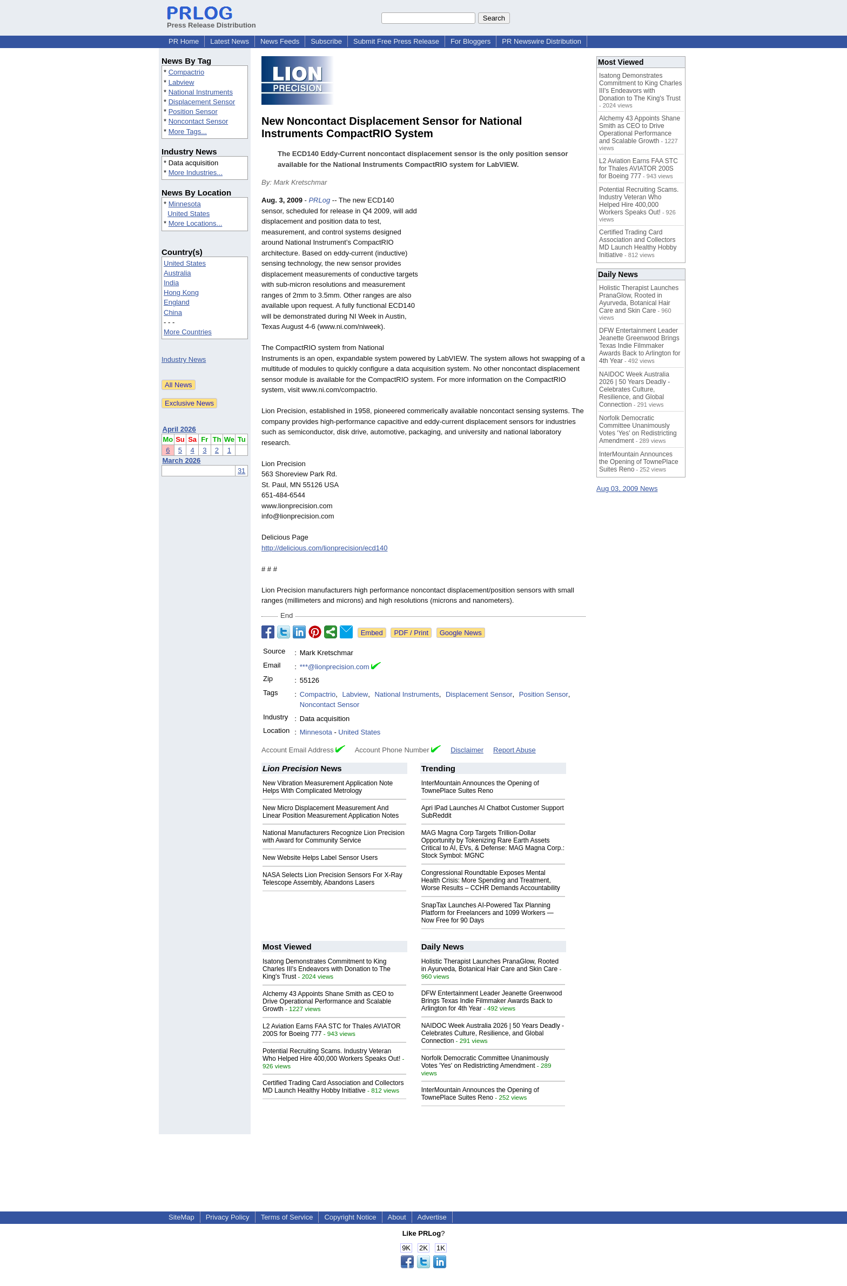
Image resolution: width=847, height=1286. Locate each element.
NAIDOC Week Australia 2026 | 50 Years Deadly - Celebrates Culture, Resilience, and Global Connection (492, 1033)
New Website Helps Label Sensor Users (320, 857)
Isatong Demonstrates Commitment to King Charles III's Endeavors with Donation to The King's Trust (327, 969)
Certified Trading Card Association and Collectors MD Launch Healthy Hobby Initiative (333, 1086)
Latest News (229, 41)
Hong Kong (181, 292)
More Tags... (188, 131)
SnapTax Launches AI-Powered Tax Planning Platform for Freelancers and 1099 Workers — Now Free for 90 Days (487, 912)
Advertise (432, 1217)
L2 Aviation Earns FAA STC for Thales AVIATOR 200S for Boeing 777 (638, 168)
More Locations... (196, 223)
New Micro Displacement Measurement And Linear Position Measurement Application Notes (331, 811)
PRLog (319, 200)
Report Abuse (514, 750)
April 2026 (179, 429)
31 (241, 471)
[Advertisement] (505, 274)
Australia (177, 273)
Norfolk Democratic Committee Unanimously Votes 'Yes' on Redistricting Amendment (485, 1061)
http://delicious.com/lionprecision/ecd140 (324, 548)
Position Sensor (193, 111)
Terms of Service (287, 1217)
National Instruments (201, 92)
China (173, 312)
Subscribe (326, 41)
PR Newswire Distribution (541, 41)
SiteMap (181, 1217)
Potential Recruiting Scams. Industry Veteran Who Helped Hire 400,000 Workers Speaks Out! (331, 1054)
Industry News (184, 359)
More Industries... (196, 173)
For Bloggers (470, 41)
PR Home (184, 41)
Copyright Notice (350, 1217)
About (397, 1217)
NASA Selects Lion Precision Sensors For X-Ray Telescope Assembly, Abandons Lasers (332, 878)
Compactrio (186, 72)
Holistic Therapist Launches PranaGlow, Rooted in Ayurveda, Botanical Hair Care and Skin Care (490, 965)
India (171, 283)
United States (188, 214)
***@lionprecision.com (334, 667)
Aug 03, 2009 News (626, 488)
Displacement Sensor (202, 102)
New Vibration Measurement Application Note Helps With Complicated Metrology (328, 787)
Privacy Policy (228, 1217)
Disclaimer (467, 750)
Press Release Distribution (211, 21)
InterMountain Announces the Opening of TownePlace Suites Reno (480, 787)
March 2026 (182, 460)
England (177, 302)
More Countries (188, 332)
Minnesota (185, 204)
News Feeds (279, 41)
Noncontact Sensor (198, 121)
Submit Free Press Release (396, 41)
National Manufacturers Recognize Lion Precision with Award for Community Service (334, 836)
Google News (461, 633)
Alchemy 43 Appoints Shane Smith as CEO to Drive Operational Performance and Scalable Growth (328, 1001)
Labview (181, 82)
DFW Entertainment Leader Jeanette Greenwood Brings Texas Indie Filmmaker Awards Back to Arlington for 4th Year (491, 1000)
